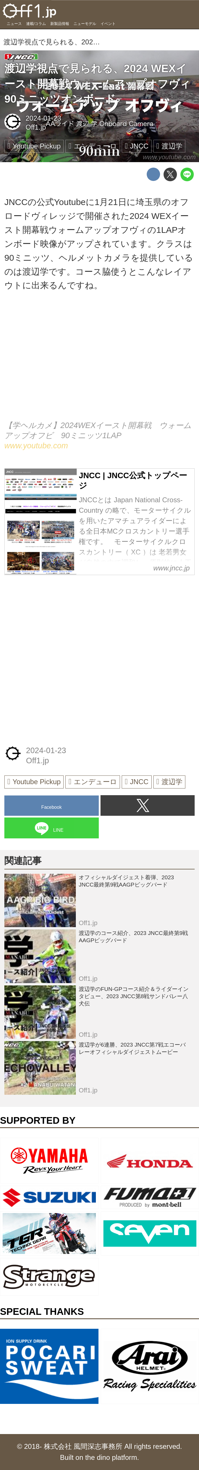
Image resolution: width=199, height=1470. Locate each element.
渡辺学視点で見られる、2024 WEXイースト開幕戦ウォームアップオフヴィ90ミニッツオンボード (97, 83)
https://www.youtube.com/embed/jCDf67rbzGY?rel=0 (99, 363)
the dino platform (111, 1457)
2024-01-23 (43, 118)
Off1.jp (36, 127)
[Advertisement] (48, 620)
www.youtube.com (169, 157)
